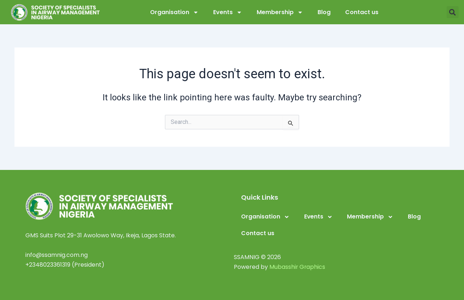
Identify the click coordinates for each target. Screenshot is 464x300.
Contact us (361, 12)
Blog (324, 12)
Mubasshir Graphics (297, 267)
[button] (453, 12)
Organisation (174, 12)
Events (227, 12)
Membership (280, 12)
